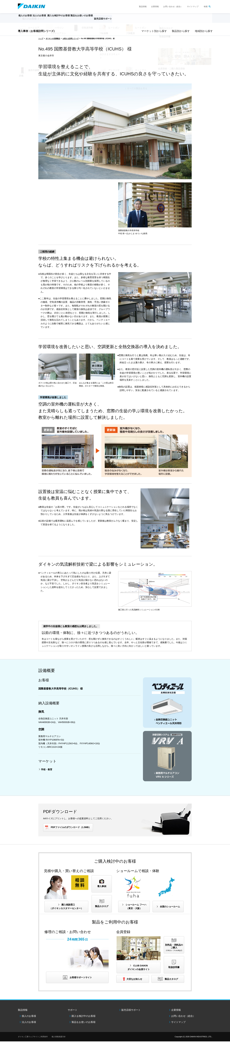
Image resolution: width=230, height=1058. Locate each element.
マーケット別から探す (153, 31)
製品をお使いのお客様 (84, 1022)
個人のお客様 (29, 1016)
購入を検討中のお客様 (84, 1016)
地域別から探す (203, 31)
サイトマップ (193, 6)
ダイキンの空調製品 (53, 38)
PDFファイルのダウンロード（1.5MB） (71, 827)
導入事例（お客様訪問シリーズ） (37, 31)
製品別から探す (180, 31)
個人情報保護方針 (59, 1037)
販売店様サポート (123, 20)
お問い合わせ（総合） (172, 6)
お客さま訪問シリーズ (71, 38)
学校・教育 (46, 769)
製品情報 (143, 6)
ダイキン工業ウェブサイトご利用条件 (33, 1037)
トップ (40, 38)
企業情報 (155, 6)
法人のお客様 (29, 1022)
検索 (206, 6)
